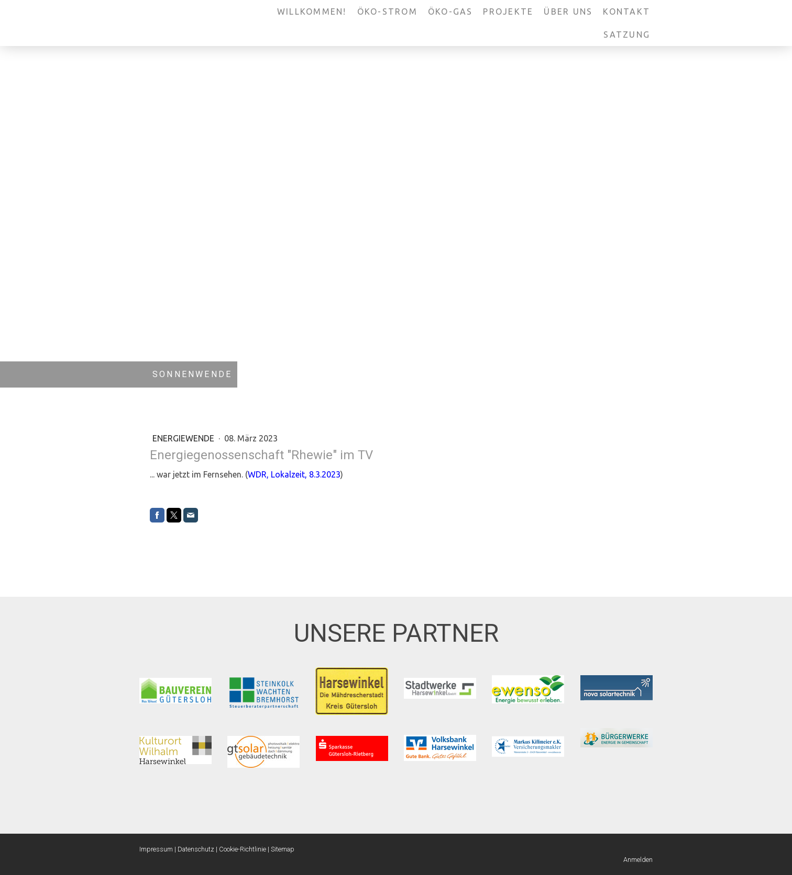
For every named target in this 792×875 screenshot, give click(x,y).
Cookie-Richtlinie (242, 849)
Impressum (156, 849)
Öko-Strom (387, 11)
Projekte (508, 11)
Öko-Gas (450, 11)
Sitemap (282, 849)
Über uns (568, 11)
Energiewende (184, 438)
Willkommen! (312, 11)
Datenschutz (196, 849)
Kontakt (626, 11)
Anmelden (638, 859)
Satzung (626, 34)
